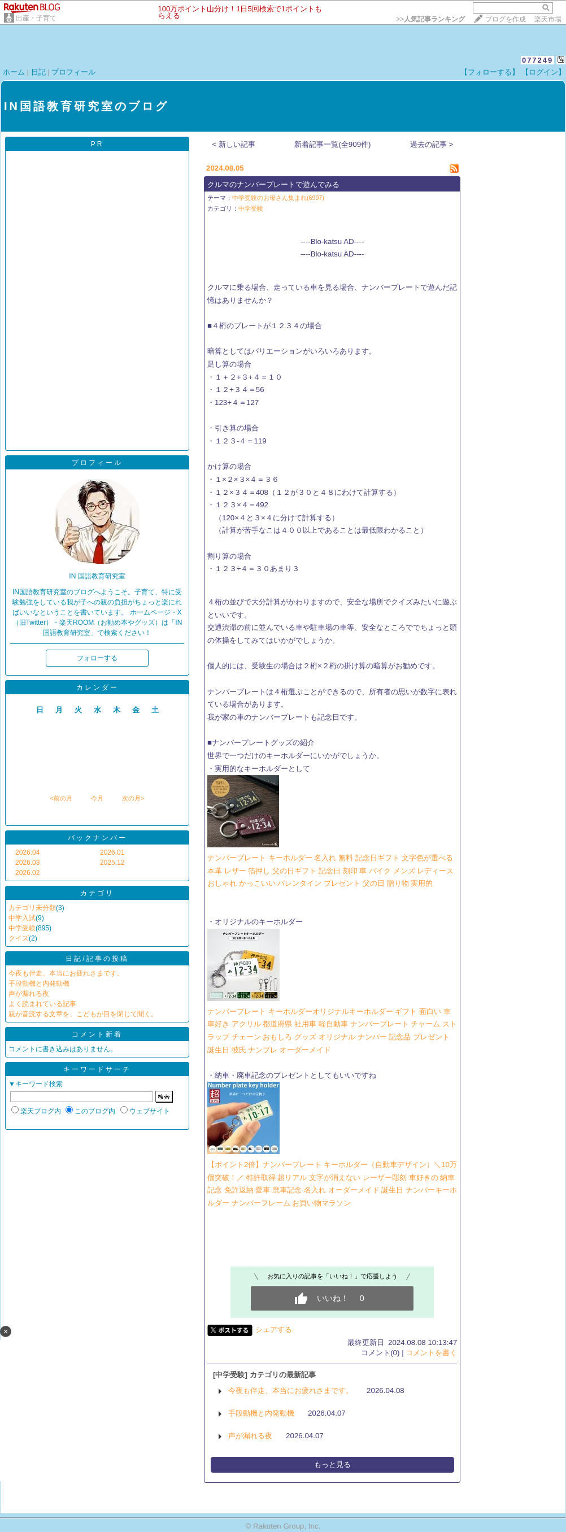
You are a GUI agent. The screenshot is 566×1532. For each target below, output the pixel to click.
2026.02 (27, 873)
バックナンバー (97, 838)
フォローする (97, 658)
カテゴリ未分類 (32, 908)
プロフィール (73, 72)
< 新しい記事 (234, 144)
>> (430, 19)
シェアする (273, 1329)
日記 (38, 72)
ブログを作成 (505, 19)
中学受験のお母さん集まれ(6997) (278, 197)
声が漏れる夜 (28, 994)
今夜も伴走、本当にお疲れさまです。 (66, 973)
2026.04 (27, 852)
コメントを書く (431, 1352)
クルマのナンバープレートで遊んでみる (273, 184)
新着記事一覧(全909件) (332, 144)
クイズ (18, 938)
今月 (97, 798)
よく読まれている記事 (42, 1004)
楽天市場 (547, 19)
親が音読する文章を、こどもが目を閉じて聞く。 (83, 1014)
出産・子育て (36, 18)
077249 (537, 60)
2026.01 (112, 852)
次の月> (133, 798)
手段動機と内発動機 (38, 983)
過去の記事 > (432, 144)
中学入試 (22, 918)
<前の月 (61, 798)
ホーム (14, 72)
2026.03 (27, 863)
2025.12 (112, 863)
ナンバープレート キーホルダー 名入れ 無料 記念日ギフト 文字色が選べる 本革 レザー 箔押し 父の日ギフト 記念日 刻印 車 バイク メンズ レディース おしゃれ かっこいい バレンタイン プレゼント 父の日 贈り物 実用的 (330, 870)
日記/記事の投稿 (97, 959)
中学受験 (22, 928)
